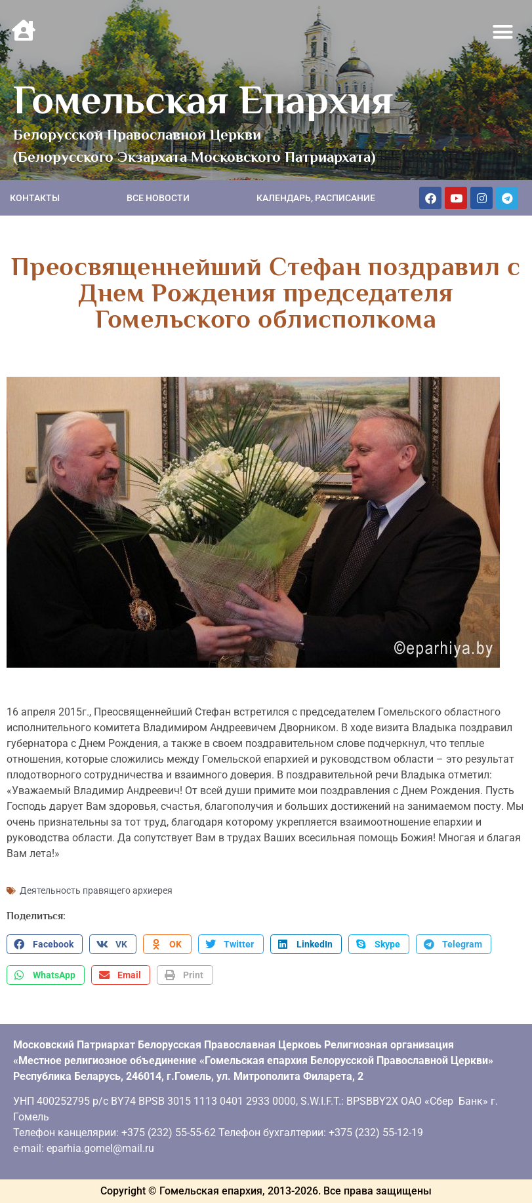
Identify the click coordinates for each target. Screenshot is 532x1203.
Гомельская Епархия (203, 100)
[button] (503, 32)
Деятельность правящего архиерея (96, 890)
